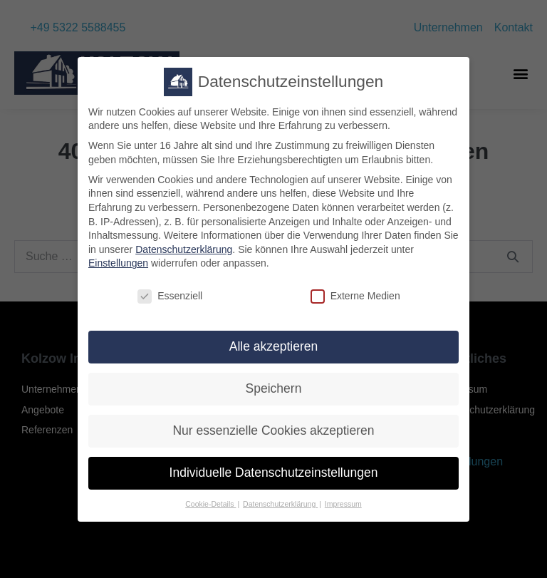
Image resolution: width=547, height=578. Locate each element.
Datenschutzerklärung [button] (280, 511)
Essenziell (169, 304)
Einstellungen (118, 271)
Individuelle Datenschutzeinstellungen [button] (274, 480)
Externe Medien (355, 304)
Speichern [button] (274, 396)
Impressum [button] (343, 511)
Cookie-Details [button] (210, 511)
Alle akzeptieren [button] (273, 354)
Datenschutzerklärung (183, 257)
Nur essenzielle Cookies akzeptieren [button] (273, 438)
